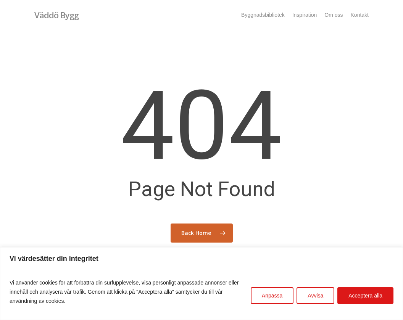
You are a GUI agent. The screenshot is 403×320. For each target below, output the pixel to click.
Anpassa (272, 296)
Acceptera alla (365, 296)
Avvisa (315, 296)
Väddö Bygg (56, 15)
